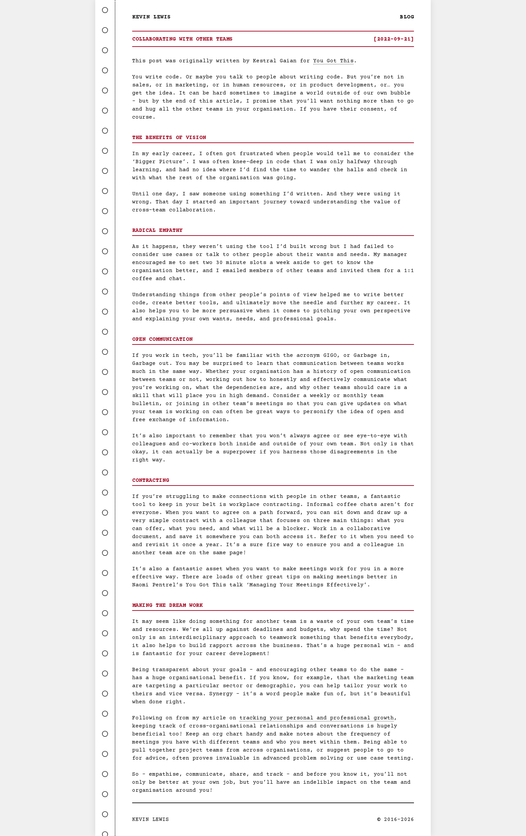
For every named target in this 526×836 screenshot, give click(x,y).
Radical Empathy (157, 231)
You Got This (333, 61)
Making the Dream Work (167, 605)
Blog (407, 17)
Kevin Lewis (151, 17)
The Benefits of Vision (169, 138)
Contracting (150, 480)
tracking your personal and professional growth (317, 718)
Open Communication (162, 339)
